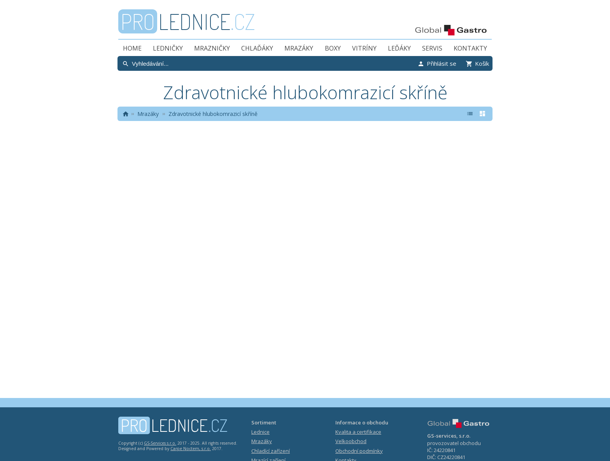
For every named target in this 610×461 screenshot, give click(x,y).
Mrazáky (298, 48)
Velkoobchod (350, 441)
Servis (432, 48)
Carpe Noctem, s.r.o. (190, 448)
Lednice (260, 431)
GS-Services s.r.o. (160, 443)
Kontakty (470, 48)
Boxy (333, 48)
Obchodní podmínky (359, 450)
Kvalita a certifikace (358, 431)
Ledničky (168, 48)
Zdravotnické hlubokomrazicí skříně (213, 113)
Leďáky (399, 48)
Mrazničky (212, 48)
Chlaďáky (257, 48)
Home (132, 48)
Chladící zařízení (270, 450)
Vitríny (364, 48)
